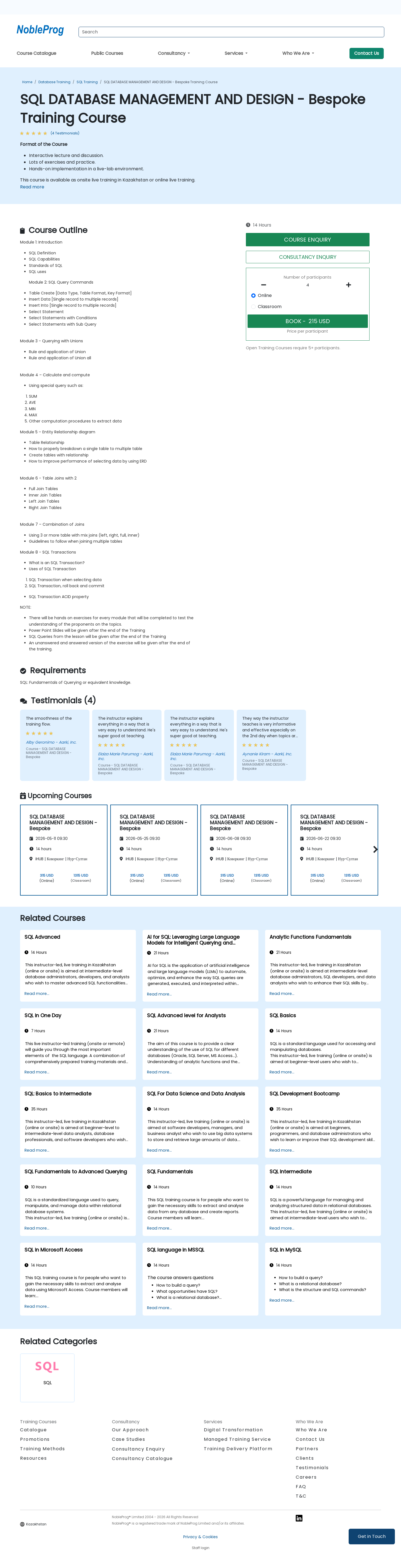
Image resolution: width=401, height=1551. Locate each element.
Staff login (200, 1547)
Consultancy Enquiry (138, 1449)
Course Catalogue (36, 53)
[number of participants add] (350, 285)
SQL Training (87, 82)
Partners (307, 1449)
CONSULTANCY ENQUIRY (307, 257)
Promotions (35, 1439)
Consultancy (172, 53)
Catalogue (33, 1430)
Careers (306, 1477)
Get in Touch (372, 1536)
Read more (32, 187)
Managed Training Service (237, 1439)
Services (234, 53)
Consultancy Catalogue (142, 1458)
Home (27, 82)
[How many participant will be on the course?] (308, 285)
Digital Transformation (233, 1430)
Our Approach (130, 1430)
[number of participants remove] (265, 285)
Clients (305, 1458)
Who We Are (296, 53)
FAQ (301, 1486)
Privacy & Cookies (200, 1537)
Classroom (270, 306)
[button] (374, 849)
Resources (33, 1458)
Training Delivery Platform (238, 1449)
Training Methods (42, 1449)
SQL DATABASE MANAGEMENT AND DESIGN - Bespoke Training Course (160, 82)
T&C (301, 1496)
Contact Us (366, 53)
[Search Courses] (231, 32)
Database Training (54, 82)
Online (265, 295)
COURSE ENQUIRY (307, 240)
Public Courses (107, 53)
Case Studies (128, 1439)
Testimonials (312, 1467)
